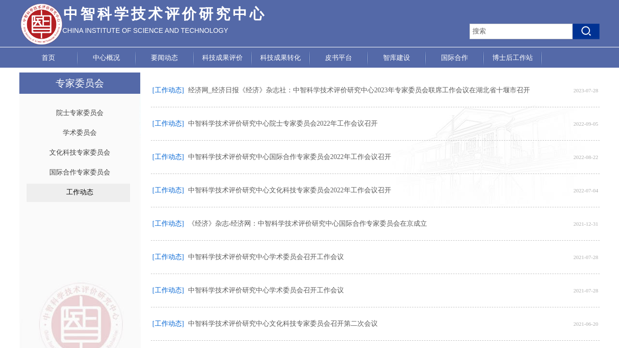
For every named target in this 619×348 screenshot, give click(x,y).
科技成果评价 (222, 57)
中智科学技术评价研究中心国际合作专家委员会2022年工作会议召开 (289, 156)
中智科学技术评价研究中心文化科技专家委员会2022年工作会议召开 (289, 190)
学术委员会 (80, 132)
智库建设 (396, 57)
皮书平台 (338, 57)
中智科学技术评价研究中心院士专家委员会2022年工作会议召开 (283, 123)
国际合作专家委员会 (79, 172)
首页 (48, 57)
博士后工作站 (512, 57)
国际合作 (454, 57)
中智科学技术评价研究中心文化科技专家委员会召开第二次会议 (283, 323)
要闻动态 (164, 57)
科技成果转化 (280, 57)
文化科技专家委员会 (79, 152)
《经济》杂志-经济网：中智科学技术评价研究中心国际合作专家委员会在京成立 (307, 223)
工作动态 (79, 192)
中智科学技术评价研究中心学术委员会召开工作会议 (266, 257)
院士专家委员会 (79, 112)
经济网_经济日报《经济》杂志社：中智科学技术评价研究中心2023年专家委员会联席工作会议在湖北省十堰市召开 (359, 90)
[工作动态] (168, 90)
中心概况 (106, 57)
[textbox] (521, 31)
